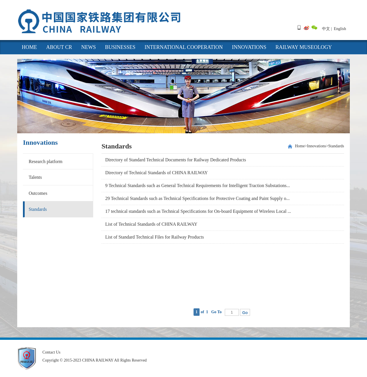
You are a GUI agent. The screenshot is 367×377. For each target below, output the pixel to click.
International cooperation (184, 47)
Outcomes (38, 193)
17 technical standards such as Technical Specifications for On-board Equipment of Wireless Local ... (198, 211)
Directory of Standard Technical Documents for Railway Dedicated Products (175, 159)
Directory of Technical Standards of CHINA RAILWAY (156, 172)
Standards (38, 209)
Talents (35, 177)
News (88, 47)
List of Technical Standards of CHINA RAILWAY (151, 224)
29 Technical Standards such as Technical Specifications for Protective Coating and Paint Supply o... (197, 198)
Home (300, 146)
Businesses (120, 47)
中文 (326, 29)
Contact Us (51, 352)
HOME (29, 47)
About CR (59, 47)
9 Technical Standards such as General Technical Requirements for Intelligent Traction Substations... (197, 185)
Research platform (46, 161)
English (340, 29)
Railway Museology (304, 47)
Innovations (249, 47)
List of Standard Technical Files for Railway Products (154, 237)
